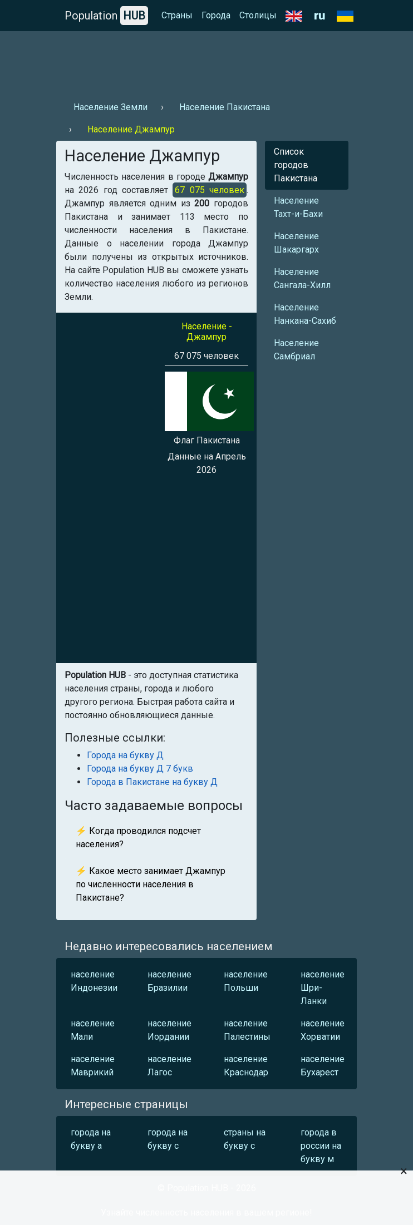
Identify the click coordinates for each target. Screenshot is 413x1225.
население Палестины (247, 1030)
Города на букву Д (125, 755)
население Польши (246, 981)
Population (106, 15)
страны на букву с (245, 1139)
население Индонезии (94, 981)
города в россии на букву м (321, 1145)
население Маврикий (93, 1066)
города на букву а (91, 1139)
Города (215, 15)
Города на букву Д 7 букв (140, 768)
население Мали (93, 1030)
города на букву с (168, 1139)
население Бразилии (169, 981)
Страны (177, 15)
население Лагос (169, 1066)
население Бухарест (323, 1066)
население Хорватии (323, 1030)
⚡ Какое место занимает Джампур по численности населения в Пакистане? (150, 884)
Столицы (258, 15)
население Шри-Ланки (323, 987)
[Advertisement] (206, 62)
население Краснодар (246, 1066)
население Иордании (169, 1030)
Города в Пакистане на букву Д (152, 782)
